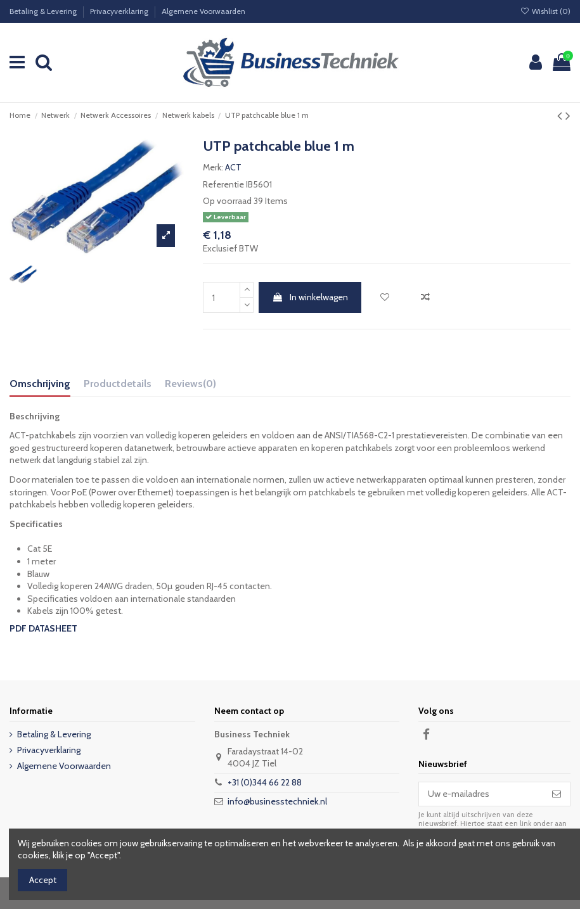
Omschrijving (40, 384)
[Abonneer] (556, 794)
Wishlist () (545, 11)
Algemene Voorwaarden (203, 11)
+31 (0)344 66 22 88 (265, 782)
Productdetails (117, 384)
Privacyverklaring (120, 11)
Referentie (223, 184)
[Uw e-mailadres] (481, 794)
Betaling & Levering (44, 11)
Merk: (213, 167)
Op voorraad (227, 201)
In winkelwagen (310, 297)
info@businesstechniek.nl (277, 801)
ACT (233, 167)
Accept (42, 880)
